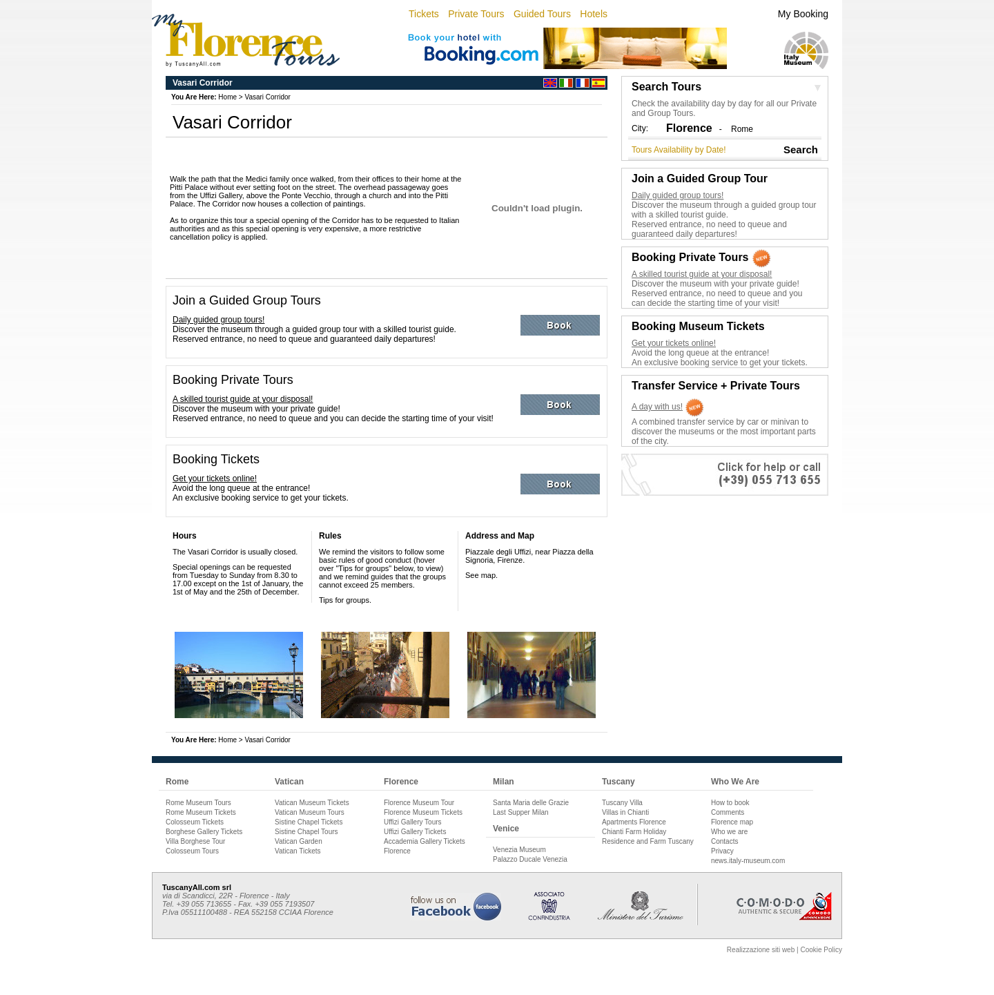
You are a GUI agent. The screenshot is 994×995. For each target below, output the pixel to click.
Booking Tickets (216, 459)
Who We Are (735, 781)
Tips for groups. (345, 600)
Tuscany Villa (622, 802)
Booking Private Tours (233, 380)
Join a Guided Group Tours (247, 300)
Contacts (724, 841)
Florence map (732, 822)
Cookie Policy (821, 950)
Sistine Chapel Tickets (308, 822)
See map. (481, 575)
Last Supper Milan (521, 812)
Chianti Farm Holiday (634, 831)
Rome (742, 129)
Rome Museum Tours (198, 802)
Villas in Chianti (625, 812)
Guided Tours (542, 13)
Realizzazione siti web (761, 950)
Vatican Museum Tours (309, 812)
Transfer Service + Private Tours (716, 386)
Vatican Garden (298, 841)
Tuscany (618, 781)
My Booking (803, 13)
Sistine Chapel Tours (306, 831)
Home (227, 97)
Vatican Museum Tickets (312, 802)
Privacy (722, 851)
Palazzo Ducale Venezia (530, 859)
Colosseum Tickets (195, 822)
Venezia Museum (519, 849)
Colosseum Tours (192, 851)
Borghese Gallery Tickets (204, 831)
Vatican (289, 781)
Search (800, 149)
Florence (401, 781)
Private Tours (476, 13)
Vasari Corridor (267, 97)
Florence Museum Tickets (423, 812)
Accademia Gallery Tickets (424, 841)
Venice (506, 828)
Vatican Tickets (298, 851)
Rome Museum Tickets (201, 812)
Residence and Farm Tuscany (648, 841)
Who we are (729, 831)
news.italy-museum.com (748, 860)
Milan (503, 781)
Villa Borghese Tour (195, 841)
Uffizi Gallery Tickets (415, 831)
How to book (730, 802)
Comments (727, 812)
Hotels (593, 13)
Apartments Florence (634, 822)
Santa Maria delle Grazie (531, 802)
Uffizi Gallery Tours (413, 822)
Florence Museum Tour (419, 802)
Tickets (424, 13)
